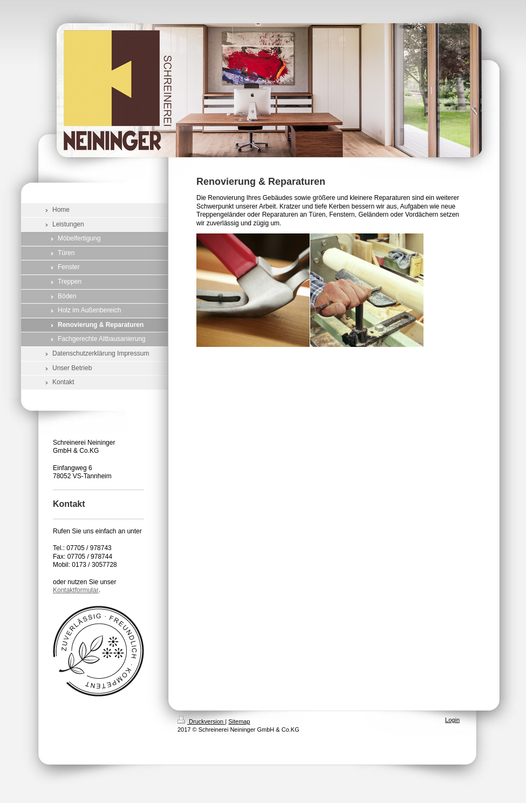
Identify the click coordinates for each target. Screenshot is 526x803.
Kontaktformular (76, 590)
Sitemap (239, 721)
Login (452, 720)
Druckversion (201, 721)
